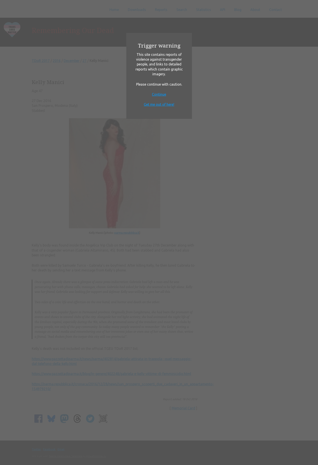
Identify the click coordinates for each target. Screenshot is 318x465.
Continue (159, 94)
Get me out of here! (159, 104)
